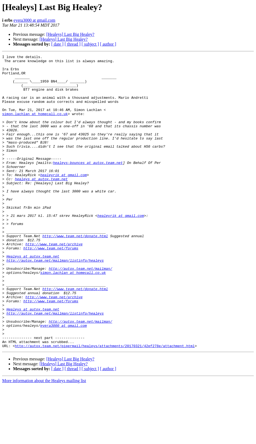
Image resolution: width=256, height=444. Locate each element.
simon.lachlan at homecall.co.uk (35, 125)
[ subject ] (90, 44)
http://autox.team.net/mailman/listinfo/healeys (55, 301)
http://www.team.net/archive (54, 282)
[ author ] (108, 44)
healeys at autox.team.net (41, 204)
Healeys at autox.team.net (33, 296)
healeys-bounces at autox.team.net (88, 184)
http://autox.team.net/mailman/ (80, 311)
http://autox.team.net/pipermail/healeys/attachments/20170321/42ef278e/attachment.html (105, 404)
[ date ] (57, 44)
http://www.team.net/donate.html (75, 272)
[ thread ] (73, 44)
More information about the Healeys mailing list (44, 439)
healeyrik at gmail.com (63, 199)
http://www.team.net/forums (50, 287)
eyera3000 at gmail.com (34, 20)
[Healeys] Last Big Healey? (70, 34)
